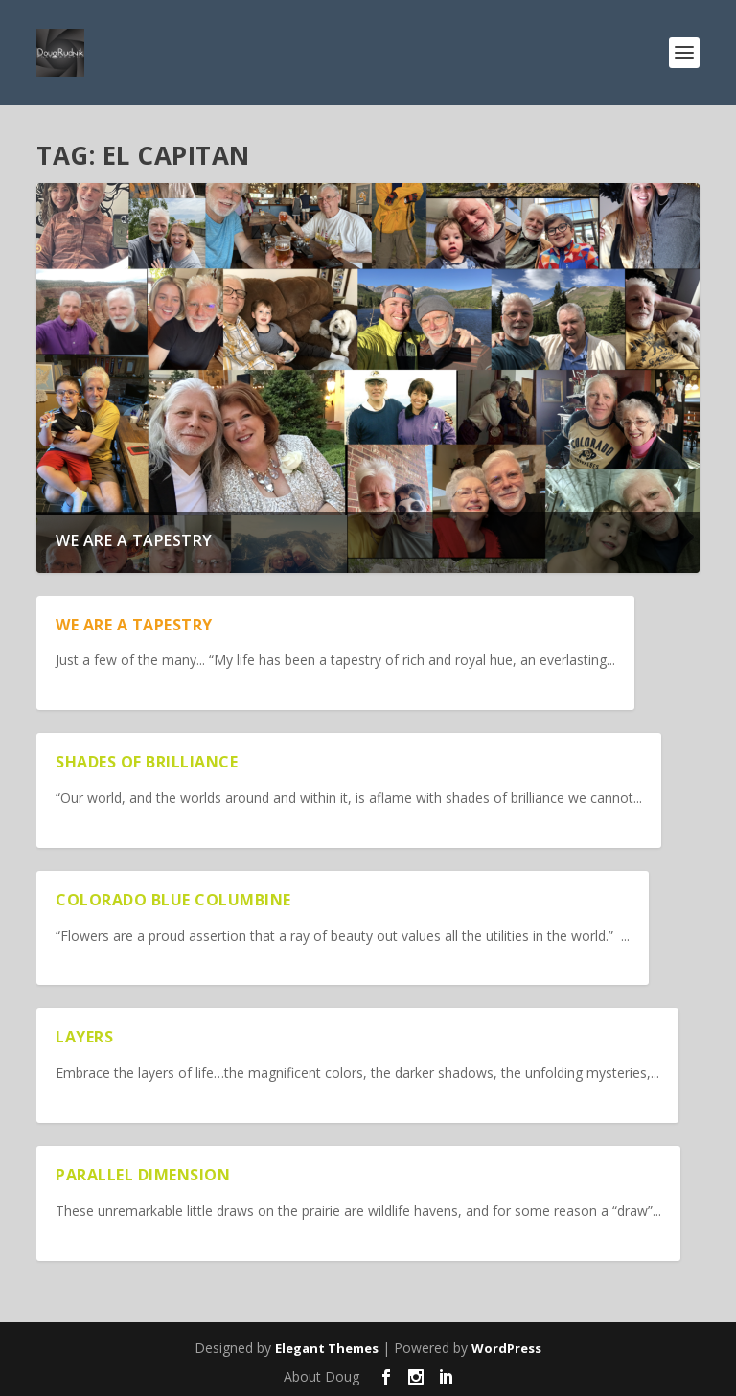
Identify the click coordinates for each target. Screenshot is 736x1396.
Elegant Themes (327, 1348)
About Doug (321, 1376)
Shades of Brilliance (147, 761)
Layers (84, 1036)
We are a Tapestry (134, 540)
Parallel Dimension (143, 1174)
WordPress (506, 1348)
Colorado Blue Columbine (173, 899)
